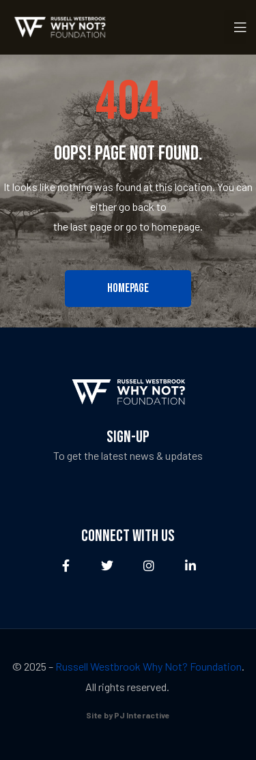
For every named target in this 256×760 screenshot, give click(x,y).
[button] (128, 288)
